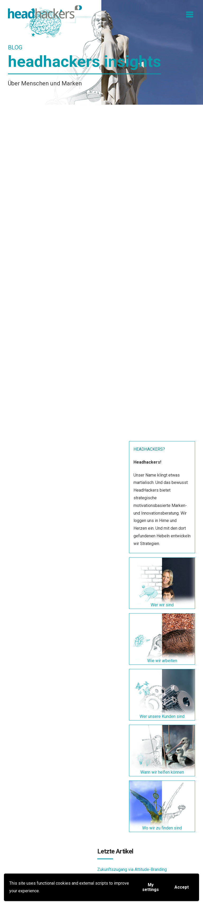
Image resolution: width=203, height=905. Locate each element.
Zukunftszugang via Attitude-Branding (132, 869)
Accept (181, 887)
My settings (150, 887)
